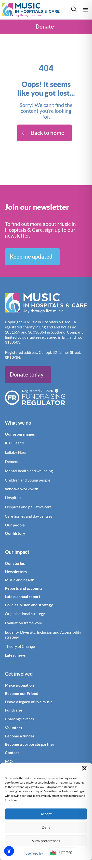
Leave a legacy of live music (29, 701)
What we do (18, 423)
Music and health (19, 579)
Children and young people (27, 480)
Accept (46, 814)
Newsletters (16, 571)
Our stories (15, 563)
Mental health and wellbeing (29, 470)
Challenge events (19, 718)
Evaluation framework (23, 622)
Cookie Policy (34, 853)
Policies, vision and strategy (29, 604)
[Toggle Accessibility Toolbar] (9, 851)
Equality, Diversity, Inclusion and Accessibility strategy (43, 634)
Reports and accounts (23, 588)
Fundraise (13, 710)
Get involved (19, 674)
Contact (12, 752)
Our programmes (20, 434)
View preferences (46, 841)
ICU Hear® (14, 442)
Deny (46, 827)
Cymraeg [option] (65, 852)
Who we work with (21, 488)
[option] (61, 852)
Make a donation (19, 685)
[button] (84, 768)
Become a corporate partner (29, 744)
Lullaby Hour (16, 452)
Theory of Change (20, 646)
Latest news (15, 655)
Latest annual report (22, 596)
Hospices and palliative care (28, 506)
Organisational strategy (25, 613)
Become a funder (20, 736)
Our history (15, 533)
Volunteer (14, 727)
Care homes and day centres (28, 516)
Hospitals (13, 497)
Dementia (13, 461)
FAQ (9, 761)
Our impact (17, 552)
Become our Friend (21, 693)
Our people (15, 525)
